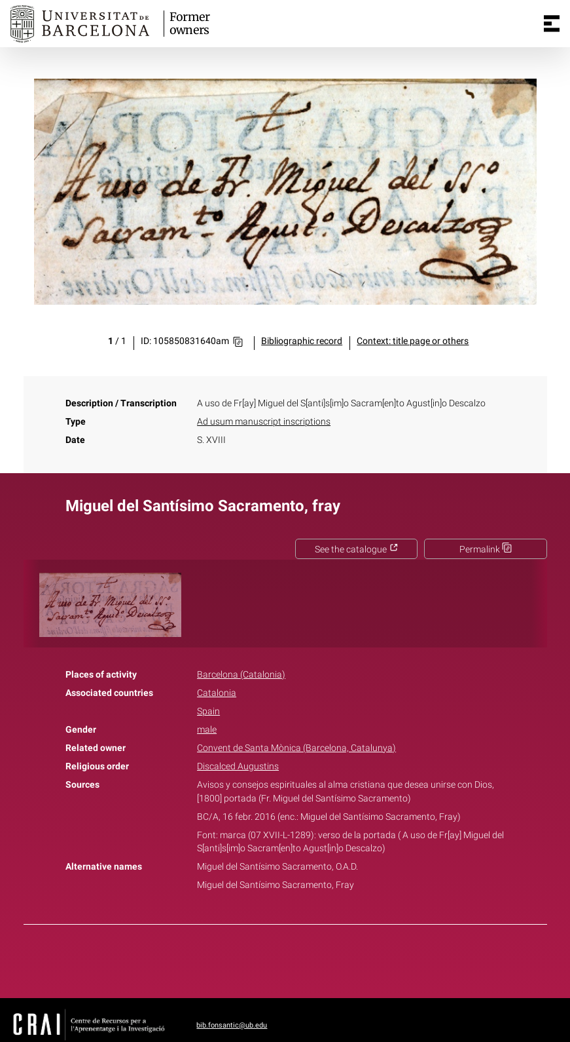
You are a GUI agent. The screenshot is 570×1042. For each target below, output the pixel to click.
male (207, 729)
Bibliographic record (301, 341)
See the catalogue (357, 549)
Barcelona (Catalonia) (241, 674)
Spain (208, 711)
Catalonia (216, 693)
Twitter (278, 959)
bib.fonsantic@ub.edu (231, 1025)
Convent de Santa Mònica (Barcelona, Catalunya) (296, 748)
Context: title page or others (413, 341)
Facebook (248, 959)
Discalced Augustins (238, 766)
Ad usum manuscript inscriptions (263, 421)
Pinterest (307, 959)
